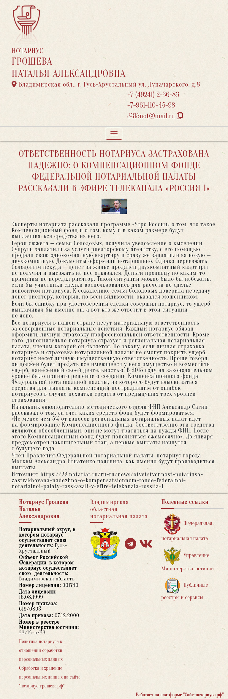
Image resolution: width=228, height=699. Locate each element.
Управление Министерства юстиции (187, 559)
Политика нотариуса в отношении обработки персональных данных (41, 650)
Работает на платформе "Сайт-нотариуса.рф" (180, 695)
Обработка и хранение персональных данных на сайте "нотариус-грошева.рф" (49, 677)
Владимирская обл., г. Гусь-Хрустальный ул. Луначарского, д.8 (106, 84)
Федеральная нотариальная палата (186, 527)
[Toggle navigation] (114, 134)
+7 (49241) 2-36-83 (153, 95)
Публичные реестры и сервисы (184, 589)
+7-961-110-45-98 (151, 105)
